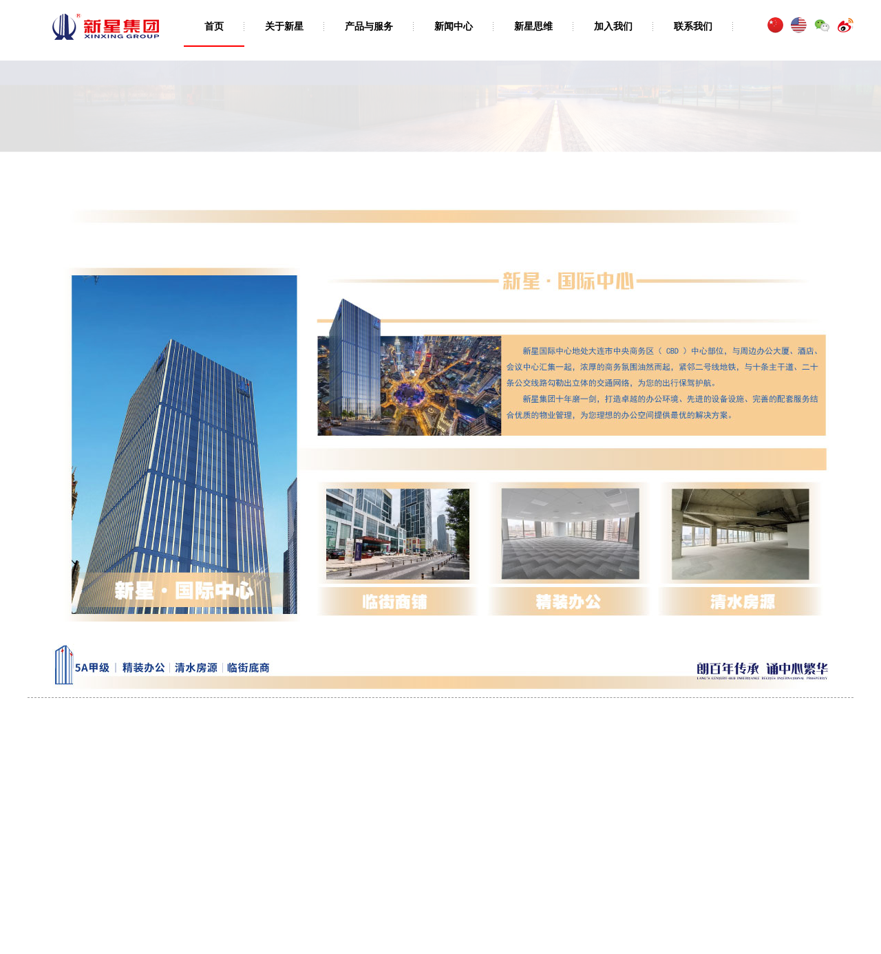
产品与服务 (369, 26)
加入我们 (613, 26)
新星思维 (533, 26)
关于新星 (284, 26)
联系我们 (693, 26)
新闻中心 (453, 26)
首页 (214, 26)
